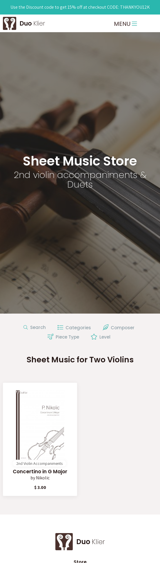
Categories (74, 328)
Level (100, 337)
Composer (118, 328)
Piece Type (63, 337)
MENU (125, 24)
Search (34, 327)
